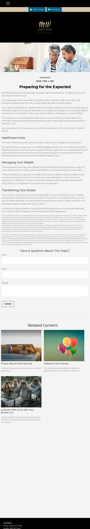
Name (4, 255)
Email (4, 269)
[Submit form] (8, 304)
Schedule (54, 9)
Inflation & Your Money (56, 363)
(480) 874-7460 (15, 526)
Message (5, 283)
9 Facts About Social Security (16, 363)
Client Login (37, 9)
